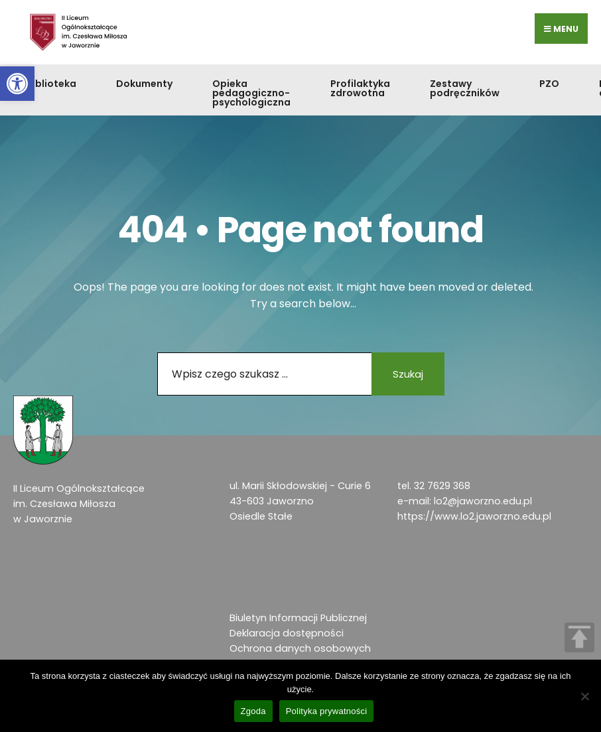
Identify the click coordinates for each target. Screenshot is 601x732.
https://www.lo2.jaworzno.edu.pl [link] (474, 516)
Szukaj (408, 374)
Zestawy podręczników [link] (465, 88)
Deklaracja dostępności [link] (287, 633)
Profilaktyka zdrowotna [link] (360, 88)
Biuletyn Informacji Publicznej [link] (298, 617)
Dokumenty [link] (144, 83)
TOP (579, 637)
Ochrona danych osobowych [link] (300, 648)
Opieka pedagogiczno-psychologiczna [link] (251, 93)
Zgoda (253, 711)
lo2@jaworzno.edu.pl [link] (483, 501)
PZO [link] (549, 83)
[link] (17, 83)
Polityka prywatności (326, 711)
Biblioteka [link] (51, 83)
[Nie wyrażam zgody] (584, 696)
